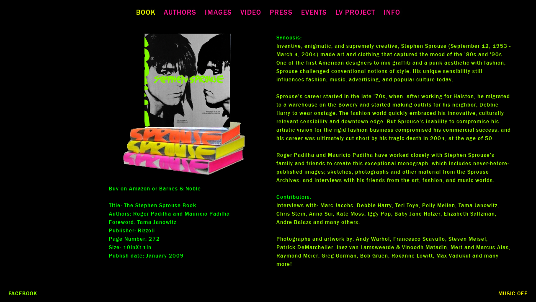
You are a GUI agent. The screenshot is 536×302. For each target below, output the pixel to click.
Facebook (22, 293)
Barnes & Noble (180, 188)
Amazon (139, 188)
